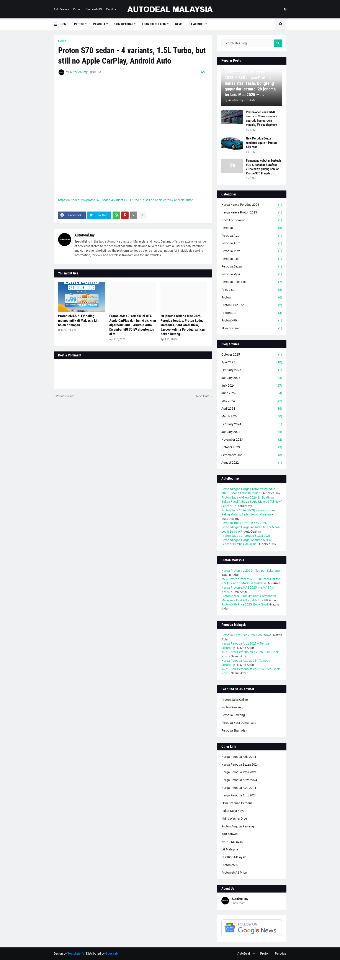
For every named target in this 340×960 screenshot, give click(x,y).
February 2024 (251, 424)
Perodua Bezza (251, 266)
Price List (251, 290)
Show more (238, 903)
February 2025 (251, 370)
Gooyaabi (112, 953)
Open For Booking (251, 220)
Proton (77, 9)
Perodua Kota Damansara (239, 722)
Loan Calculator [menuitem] (154, 24)
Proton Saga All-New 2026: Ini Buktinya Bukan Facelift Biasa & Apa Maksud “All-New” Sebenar (251, 502)
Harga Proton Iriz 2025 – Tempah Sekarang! (251, 570)
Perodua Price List (251, 282)
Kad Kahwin (229, 834)
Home (62, 41)
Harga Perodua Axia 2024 (238, 756)
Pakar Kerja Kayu (233, 810)
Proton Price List (251, 305)
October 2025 (251, 355)
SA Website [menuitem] (196, 24)
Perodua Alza (251, 236)
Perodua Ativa (251, 251)
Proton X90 (251, 320)
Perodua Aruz (251, 243)
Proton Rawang (232, 707)
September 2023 (251, 455)
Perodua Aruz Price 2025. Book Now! (246, 635)
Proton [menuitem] (79, 24)
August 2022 (251, 463)
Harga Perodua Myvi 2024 (239, 772)
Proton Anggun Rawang (237, 826)
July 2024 (251, 386)
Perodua (111, 9)
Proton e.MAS (94, 9)
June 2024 (251, 393)
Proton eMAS (230, 865)
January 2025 (251, 378)
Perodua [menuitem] (99, 24)
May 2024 (251, 401)
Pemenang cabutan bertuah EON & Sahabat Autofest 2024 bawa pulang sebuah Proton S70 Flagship (263, 167)
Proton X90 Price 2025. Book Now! (244, 604)
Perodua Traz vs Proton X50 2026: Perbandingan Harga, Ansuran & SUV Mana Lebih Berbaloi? (250, 527)
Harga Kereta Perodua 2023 (251, 205)
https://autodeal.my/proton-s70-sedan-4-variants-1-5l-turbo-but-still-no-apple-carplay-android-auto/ (125, 200)
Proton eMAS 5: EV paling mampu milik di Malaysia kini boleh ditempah (78, 320)
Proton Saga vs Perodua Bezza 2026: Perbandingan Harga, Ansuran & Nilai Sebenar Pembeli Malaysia (246, 540)
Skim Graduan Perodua (237, 803)
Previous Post (65, 396)
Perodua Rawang (233, 715)
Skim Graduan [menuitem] (124, 24)
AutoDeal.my (61, 9)
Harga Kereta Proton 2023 (251, 212)
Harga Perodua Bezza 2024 (239, 764)
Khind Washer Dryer (234, 818)
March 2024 (251, 416)
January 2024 (251, 432)
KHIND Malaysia (232, 841)
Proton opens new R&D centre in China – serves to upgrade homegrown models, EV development (263, 118)
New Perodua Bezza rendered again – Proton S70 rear (261, 142)
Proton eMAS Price (234, 872)
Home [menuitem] (64, 24)
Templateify (75, 953)
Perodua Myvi (251, 274)
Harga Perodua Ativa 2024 (239, 780)
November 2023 (251, 440)
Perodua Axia (251, 259)
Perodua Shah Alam (234, 730)
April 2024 (251, 409)
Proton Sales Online (234, 699)
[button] (57, 24)
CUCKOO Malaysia (233, 857)
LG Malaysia (229, 849)
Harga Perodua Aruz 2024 (239, 795)
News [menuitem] (179, 24)
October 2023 (251, 447)
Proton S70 (251, 313)
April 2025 (251, 362)
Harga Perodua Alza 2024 (238, 787)
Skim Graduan (251, 328)
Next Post (202, 396)
